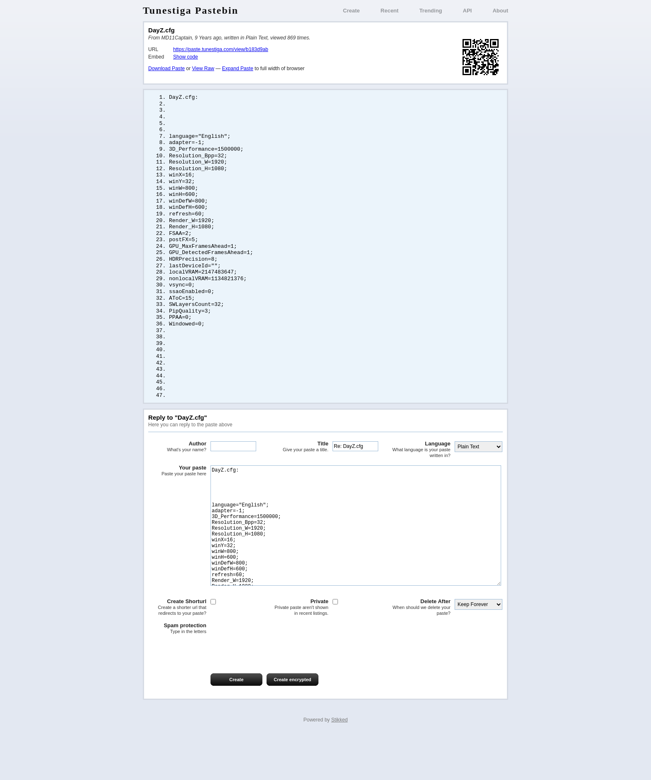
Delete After (421, 651)
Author (177, 466)
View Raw (203, 68)
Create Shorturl (177, 651)
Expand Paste (237, 68)
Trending (430, 10)
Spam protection (177, 673)
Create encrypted (292, 723)
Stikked (339, 764)
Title (299, 466)
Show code (185, 57)
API (467, 10)
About (500, 10)
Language (421, 469)
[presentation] (211, 695)
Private (299, 651)
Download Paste (166, 68)
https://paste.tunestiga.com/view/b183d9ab (220, 49)
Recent (390, 10)
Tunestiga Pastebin (190, 10)
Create (351, 10)
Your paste (177, 490)
